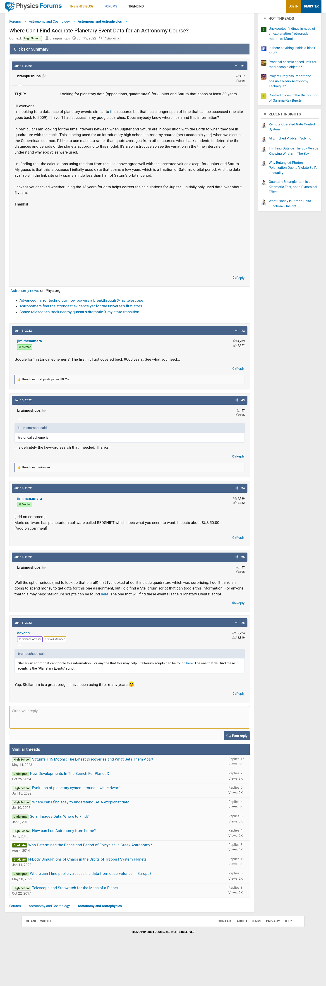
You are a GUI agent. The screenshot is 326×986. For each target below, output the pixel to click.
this (135, 119)
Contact (220, 957)
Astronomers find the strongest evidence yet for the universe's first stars (102, 331)
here (50, 630)
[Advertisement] (129, 264)
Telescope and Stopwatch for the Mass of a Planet (96, 924)
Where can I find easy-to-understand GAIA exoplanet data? (103, 838)
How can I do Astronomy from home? (85, 867)
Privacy (268, 957)
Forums (132, 6)
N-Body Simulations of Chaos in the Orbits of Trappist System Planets (109, 895)
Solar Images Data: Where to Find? (80, 853)
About (237, 957)
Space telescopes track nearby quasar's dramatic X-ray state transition (101, 336)
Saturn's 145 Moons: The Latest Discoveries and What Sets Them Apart (114, 795)
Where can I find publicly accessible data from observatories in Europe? (112, 910)
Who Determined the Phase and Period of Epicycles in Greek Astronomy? (111, 881)
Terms (252, 957)
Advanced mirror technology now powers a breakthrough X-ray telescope (103, 325)
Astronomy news (46, 315)
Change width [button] (42, 957)
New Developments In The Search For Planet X (91, 810)
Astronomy (133, 40)
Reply (219, 303)
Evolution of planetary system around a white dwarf (97, 824)
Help (283, 957)
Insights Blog (103, 6)
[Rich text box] (129, 753)
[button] (118, 6)
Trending (157, 6)
